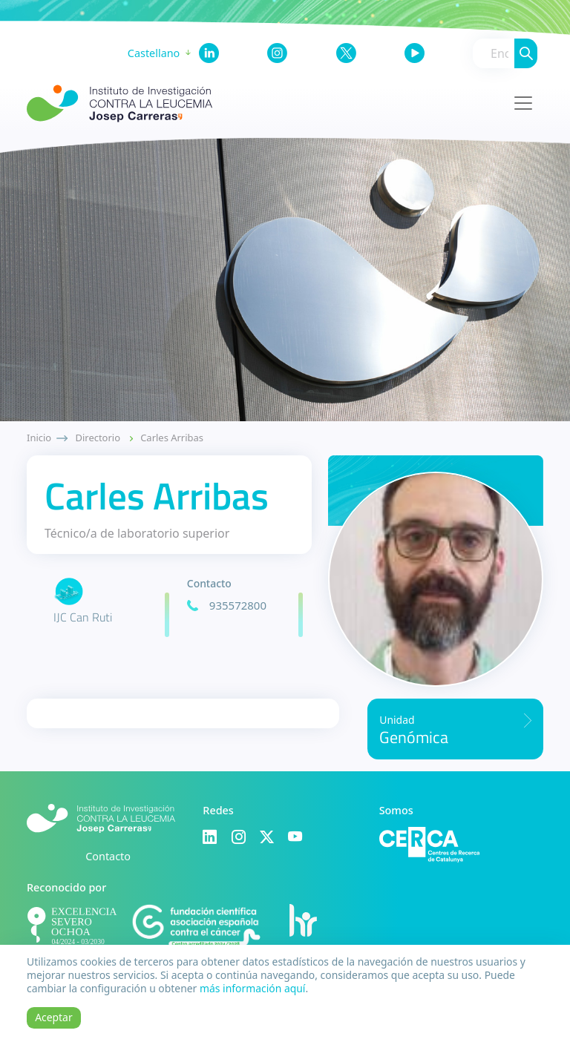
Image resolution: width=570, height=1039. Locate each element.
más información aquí (252, 988)
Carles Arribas (171, 437)
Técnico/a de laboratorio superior (137, 533)
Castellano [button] (154, 53)
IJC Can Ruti (82, 617)
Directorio (98, 437)
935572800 (237, 605)
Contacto (108, 856)
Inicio (39, 437)
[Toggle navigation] (523, 103)
